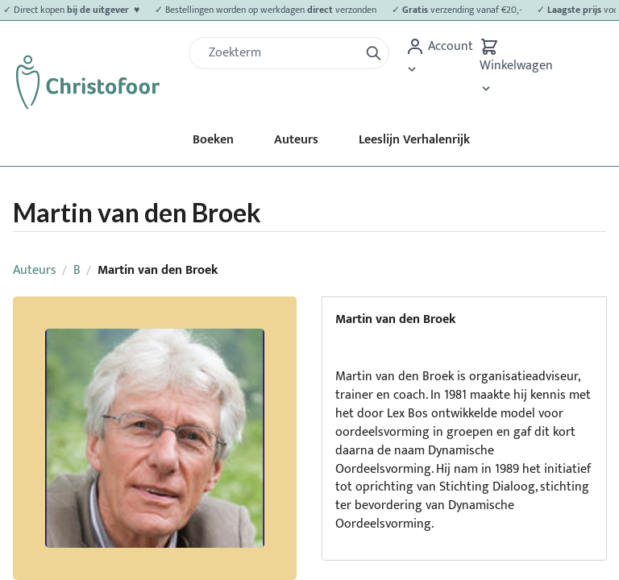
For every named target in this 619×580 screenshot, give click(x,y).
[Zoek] (280, 53)
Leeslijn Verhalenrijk (414, 140)
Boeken (213, 140)
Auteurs (296, 140)
